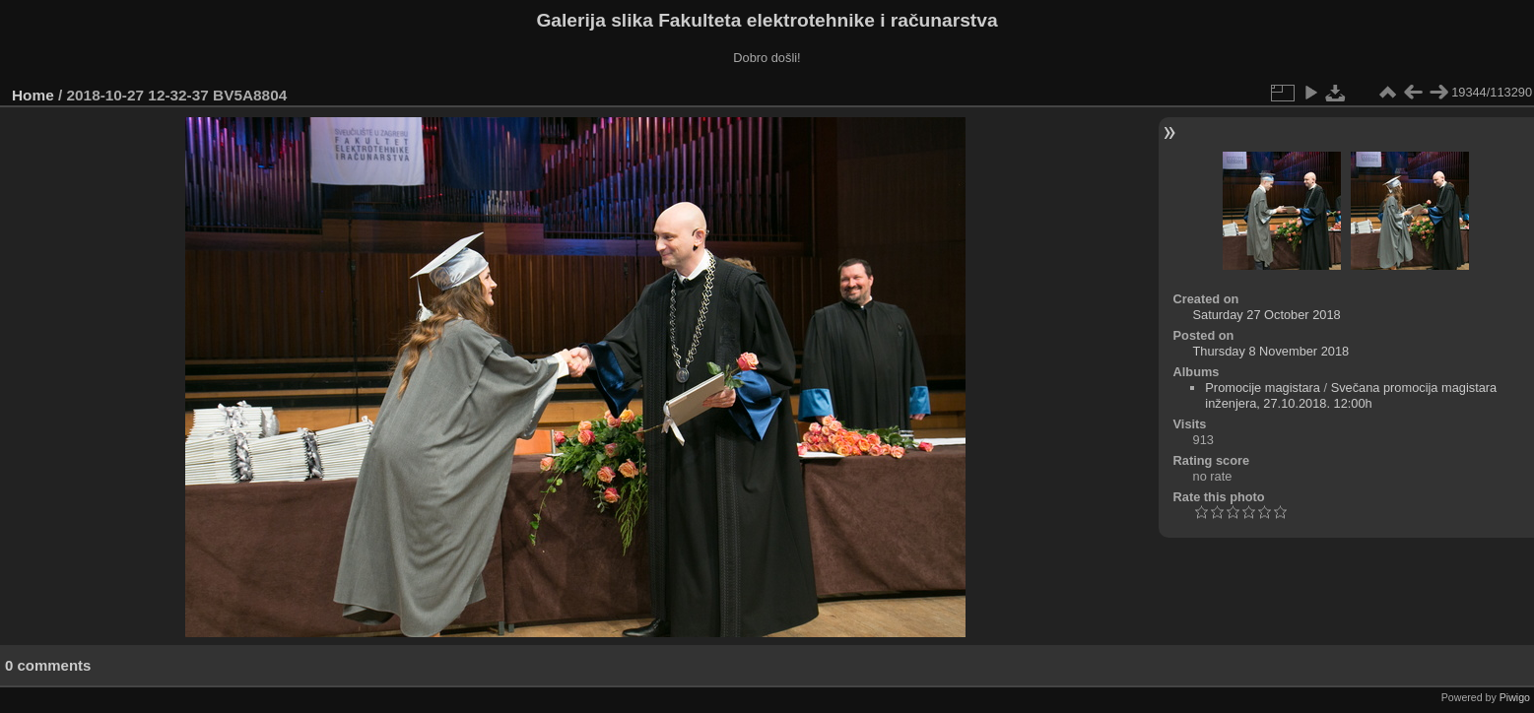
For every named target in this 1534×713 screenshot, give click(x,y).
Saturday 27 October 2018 (1267, 314)
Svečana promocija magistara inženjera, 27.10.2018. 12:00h (1351, 395)
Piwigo (1515, 697)
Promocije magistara (1262, 387)
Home (33, 95)
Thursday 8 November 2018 (1271, 351)
